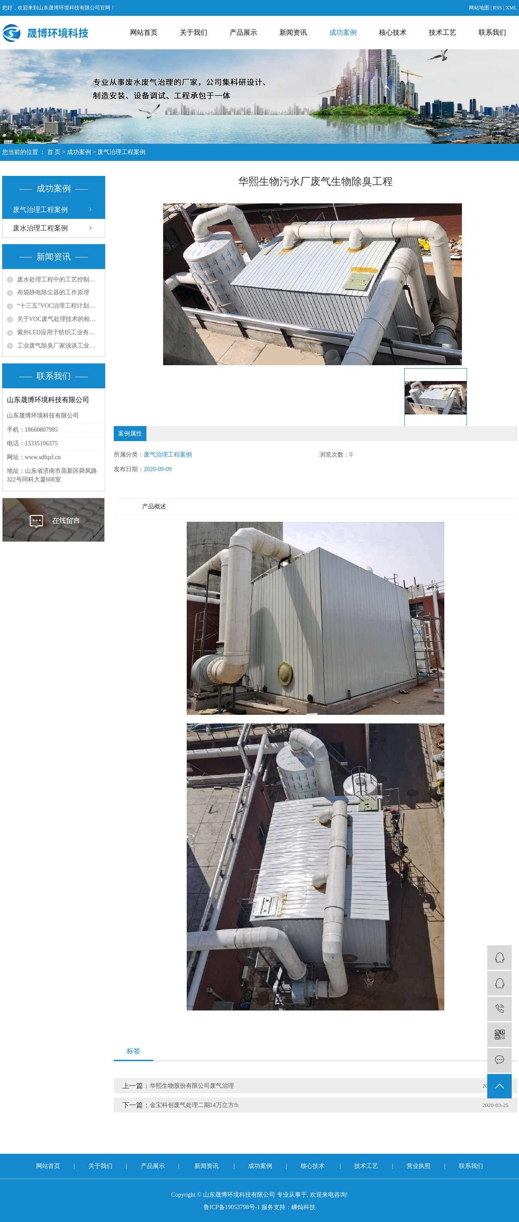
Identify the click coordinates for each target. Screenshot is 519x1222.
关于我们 (193, 32)
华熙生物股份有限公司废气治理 (192, 1086)
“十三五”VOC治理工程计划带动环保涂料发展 (58, 305)
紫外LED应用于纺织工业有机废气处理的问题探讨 (58, 332)
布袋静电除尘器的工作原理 (53, 292)
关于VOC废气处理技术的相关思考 (58, 319)
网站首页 (144, 32)
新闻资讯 (293, 32)
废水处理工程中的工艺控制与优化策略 (58, 279)
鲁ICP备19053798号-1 (231, 1207)
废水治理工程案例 (40, 228)
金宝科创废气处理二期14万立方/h (194, 1105)
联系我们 (492, 32)
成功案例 (343, 32)
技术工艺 (442, 32)
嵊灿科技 (303, 1207)
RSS (497, 8)
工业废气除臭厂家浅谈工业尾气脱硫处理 (58, 345)
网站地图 (479, 8)
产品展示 (243, 32)
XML (511, 8)
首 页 (54, 152)
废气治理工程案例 (121, 152)
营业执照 (419, 1166)
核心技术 (393, 32)
